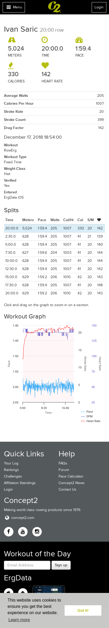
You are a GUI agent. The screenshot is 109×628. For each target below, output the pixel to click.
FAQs (63, 463)
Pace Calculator (71, 476)
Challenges (13, 476)
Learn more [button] (19, 620)
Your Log (11, 463)
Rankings (11, 470)
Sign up (61, 565)
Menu (13, 8)
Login (99, 7)
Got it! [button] (83, 610)
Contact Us (67, 489)
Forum (64, 470)
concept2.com (19, 518)
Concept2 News (72, 483)
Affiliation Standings (20, 483)
